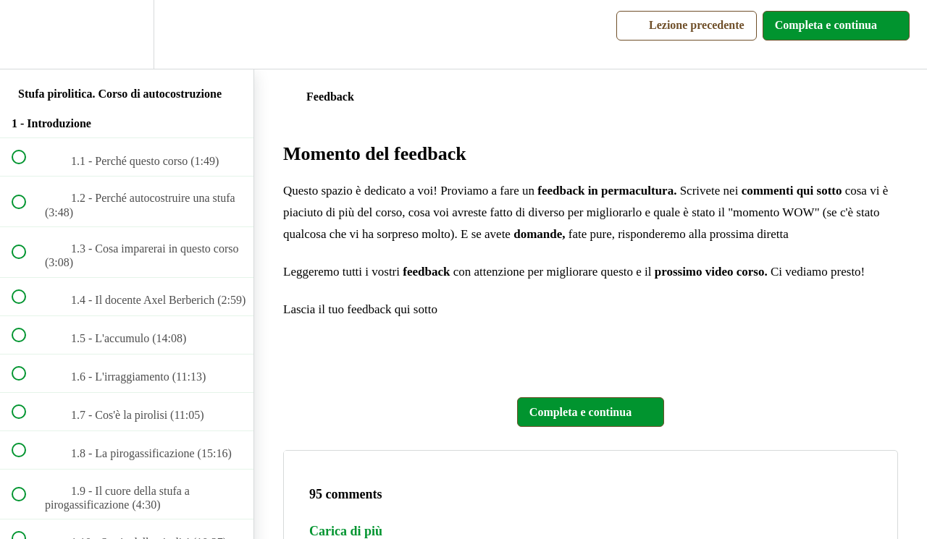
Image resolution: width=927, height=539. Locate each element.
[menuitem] (127, 34)
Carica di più (345, 531)
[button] (27, 34)
